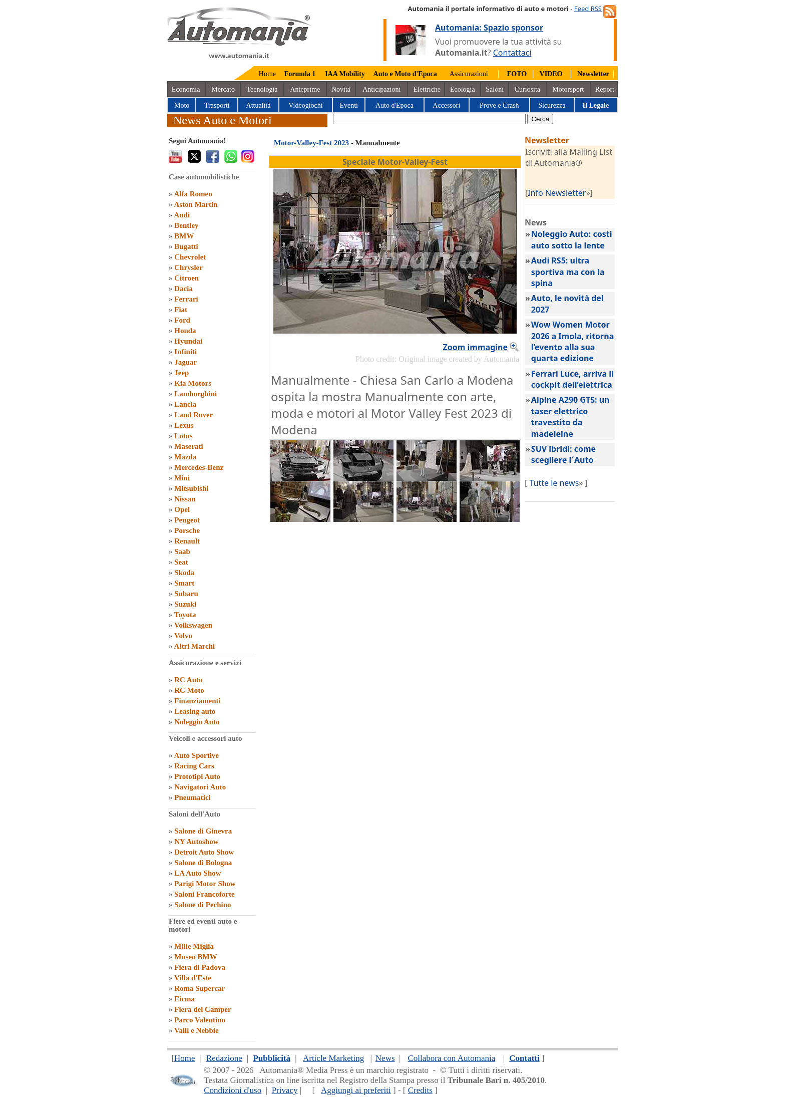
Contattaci (512, 52)
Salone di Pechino (202, 905)
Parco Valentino (199, 1020)
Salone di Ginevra (203, 831)
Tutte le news (554, 482)
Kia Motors (192, 383)
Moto (181, 105)
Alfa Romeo (193, 194)
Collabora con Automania (452, 1058)
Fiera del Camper (202, 1009)
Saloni (495, 89)
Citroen (186, 278)
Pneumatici (192, 797)
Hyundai (188, 341)
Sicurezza (551, 105)
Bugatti (186, 246)
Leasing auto (194, 711)
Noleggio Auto (196, 722)
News (385, 1058)
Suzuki (185, 604)
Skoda (184, 573)
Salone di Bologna (203, 863)
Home (267, 74)
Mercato (223, 89)
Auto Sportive (196, 755)
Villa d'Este (192, 978)
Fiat (180, 310)
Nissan (185, 499)
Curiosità (527, 89)
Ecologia (462, 89)
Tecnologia (262, 89)
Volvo (183, 636)
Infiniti (185, 352)
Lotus (183, 436)
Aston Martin (195, 204)
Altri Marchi (194, 646)
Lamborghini (195, 394)
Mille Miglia (194, 946)
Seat (181, 562)
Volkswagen (193, 625)
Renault (187, 541)
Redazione (224, 1058)
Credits (420, 1090)
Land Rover (193, 415)
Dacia (183, 289)
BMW (184, 236)
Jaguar (185, 362)
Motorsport (568, 89)
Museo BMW (195, 957)
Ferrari (186, 299)
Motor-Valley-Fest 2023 (311, 143)
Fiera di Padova (199, 967)
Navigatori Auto (200, 787)
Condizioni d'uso (232, 1090)
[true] (429, 119)
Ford (182, 320)
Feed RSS (588, 8)
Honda (185, 331)
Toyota (185, 615)
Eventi (348, 105)
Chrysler (188, 267)
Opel (182, 509)
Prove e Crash (499, 105)
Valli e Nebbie (196, 1030)
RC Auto (188, 680)
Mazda (185, 457)
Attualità (258, 105)
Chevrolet (190, 257)
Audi (182, 215)
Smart (184, 583)
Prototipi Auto (197, 776)
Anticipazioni (381, 89)
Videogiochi (305, 105)
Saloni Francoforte (204, 894)
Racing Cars (194, 766)
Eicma (184, 999)
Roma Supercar (199, 988)
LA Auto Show (197, 873)
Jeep (181, 373)
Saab (182, 551)
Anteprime (305, 89)
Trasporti (217, 105)
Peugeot (187, 520)
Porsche (187, 530)
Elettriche (427, 89)
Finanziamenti (197, 701)
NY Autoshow (196, 842)
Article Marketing (333, 1058)
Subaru (186, 594)
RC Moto (189, 690)
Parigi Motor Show (204, 884)
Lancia (185, 404)
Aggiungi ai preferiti (356, 1090)
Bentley (186, 225)
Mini (182, 478)
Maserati (188, 446)
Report (604, 89)
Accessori (446, 105)
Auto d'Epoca (394, 105)
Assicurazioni (469, 74)
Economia (186, 89)
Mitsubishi (191, 488)
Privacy (285, 1090)
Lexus (183, 425)
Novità (340, 89)
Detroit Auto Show (204, 852)
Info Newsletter (557, 192)
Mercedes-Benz (198, 467)
